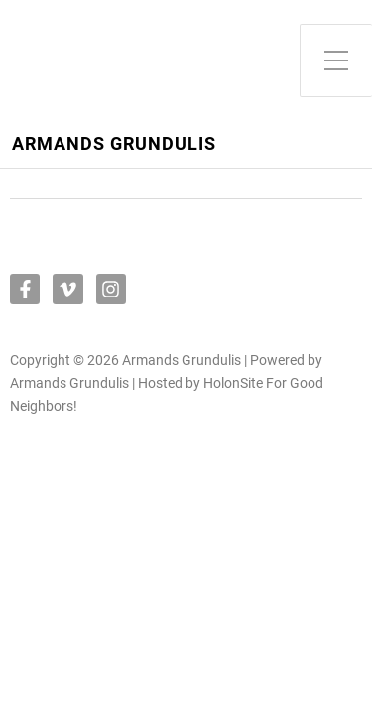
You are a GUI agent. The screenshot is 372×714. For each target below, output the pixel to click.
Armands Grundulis (114, 144)
